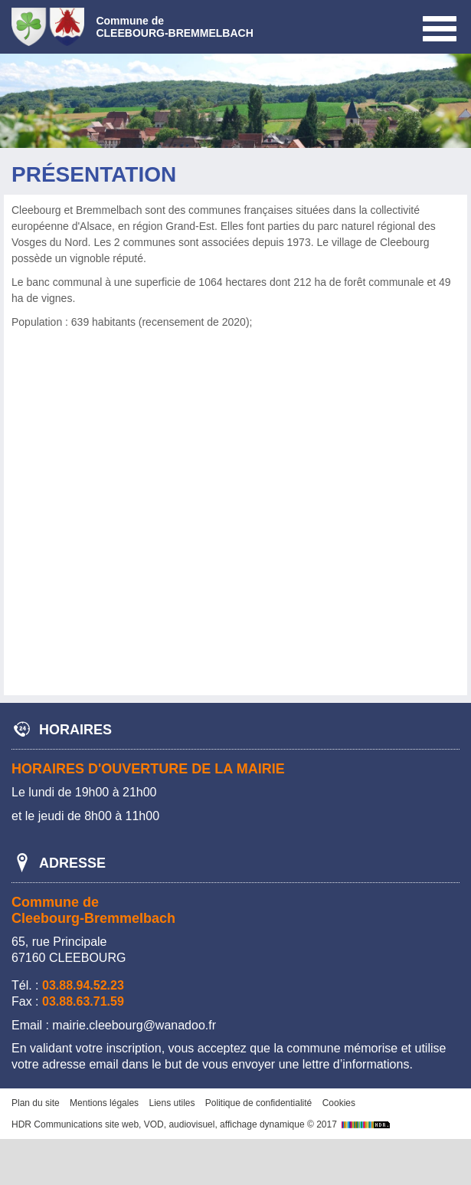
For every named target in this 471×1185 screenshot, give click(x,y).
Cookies (338, 1103)
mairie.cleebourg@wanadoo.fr (134, 1025)
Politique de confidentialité (258, 1103)
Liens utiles (172, 1103)
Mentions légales (104, 1103)
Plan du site (35, 1103)
